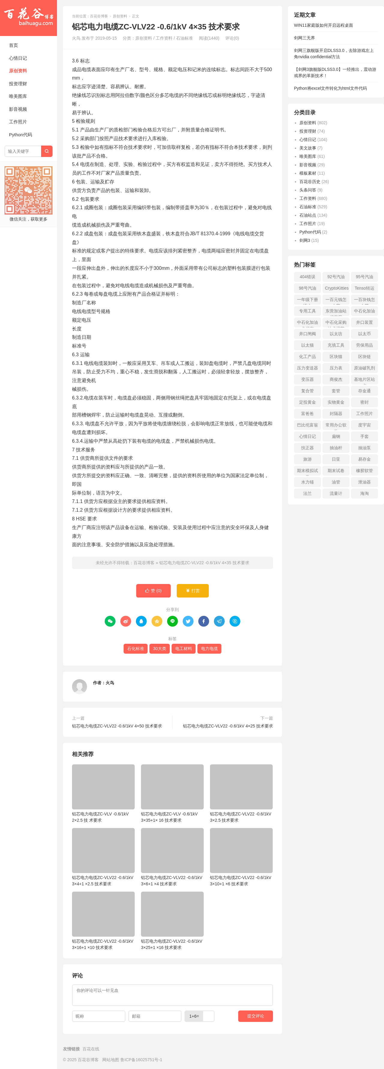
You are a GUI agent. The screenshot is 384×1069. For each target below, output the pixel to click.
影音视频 (18, 109)
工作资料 (164, 38)
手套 (364, 436)
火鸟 (110, 682)
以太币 (364, 333)
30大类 (159, 648)
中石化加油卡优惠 (307, 323)
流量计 (336, 493)
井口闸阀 (307, 333)
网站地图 (110, 1059)
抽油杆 (336, 447)
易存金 (364, 459)
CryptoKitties (337, 288)
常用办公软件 (336, 426)
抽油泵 (364, 447)
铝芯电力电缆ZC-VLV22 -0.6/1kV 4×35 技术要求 (204, 562)
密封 (364, 402)
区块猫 (336, 356)
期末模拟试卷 (307, 472)
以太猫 (307, 345)
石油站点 (307, 215)
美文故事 (307, 148)
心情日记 (18, 58)
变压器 (307, 379)
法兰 (307, 493)
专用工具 (307, 311)
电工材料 (183, 648)
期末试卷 (336, 470)
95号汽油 (364, 276)
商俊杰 (336, 379)
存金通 (364, 390)
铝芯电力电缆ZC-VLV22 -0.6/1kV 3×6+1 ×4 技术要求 (172, 857)
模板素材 (307, 173)
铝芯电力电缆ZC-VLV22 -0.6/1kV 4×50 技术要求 (117, 726)
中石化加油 (364, 311)
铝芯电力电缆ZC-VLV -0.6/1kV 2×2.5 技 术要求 (103, 793)
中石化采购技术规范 (336, 323)
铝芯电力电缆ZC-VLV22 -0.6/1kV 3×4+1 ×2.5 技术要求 (103, 857)
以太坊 (336, 333)
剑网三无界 (304, 37)
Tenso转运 (364, 288)
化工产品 (307, 356)
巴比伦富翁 (307, 425)
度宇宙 (364, 425)
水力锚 (307, 482)
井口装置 (364, 322)
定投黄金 (307, 402)
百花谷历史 (309, 181)
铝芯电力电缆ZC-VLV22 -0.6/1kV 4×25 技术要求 (228, 726)
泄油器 (364, 482)
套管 (336, 390)
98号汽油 (307, 288)
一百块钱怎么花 (364, 301)
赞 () (153, 591)
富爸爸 (307, 413)
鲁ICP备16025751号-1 (141, 1059)
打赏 (193, 591)
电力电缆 (209, 648)
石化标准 (135, 648)
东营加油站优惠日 (336, 312)
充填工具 (336, 345)
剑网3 (304, 240)
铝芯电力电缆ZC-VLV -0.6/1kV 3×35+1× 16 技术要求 (172, 793)
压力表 (336, 368)
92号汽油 (336, 276)
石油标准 (184, 38)
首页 (13, 45)
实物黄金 (336, 402)
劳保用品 (364, 345)
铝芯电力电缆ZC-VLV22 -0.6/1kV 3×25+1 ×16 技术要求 (172, 921)
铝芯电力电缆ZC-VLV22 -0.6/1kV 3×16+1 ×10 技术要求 (103, 921)
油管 (336, 482)
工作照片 (18, 121)
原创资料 (18, 70)
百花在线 (90, 1048)
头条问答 (307, 190)
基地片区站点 (364, 380)
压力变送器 (307, 368)
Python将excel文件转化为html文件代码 (330, 88)
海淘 (364, 493)
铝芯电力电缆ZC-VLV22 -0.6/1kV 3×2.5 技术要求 (241, 793)
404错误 (307, 276)
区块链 (364, 356)
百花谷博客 (28, 18)
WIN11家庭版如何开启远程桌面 (323, 25)
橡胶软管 (364, 470)
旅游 (307, 459)
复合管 (307, 390)
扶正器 (307, 447)
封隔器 (336, 413)
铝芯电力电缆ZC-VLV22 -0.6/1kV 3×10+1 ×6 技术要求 (241, 857)
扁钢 (336, 436)
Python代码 (20, 134)
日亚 (336, 459)
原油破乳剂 (364, 368)
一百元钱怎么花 (336, 301)
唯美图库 (18, 96)
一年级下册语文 (307, 301)
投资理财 (18, 83)
